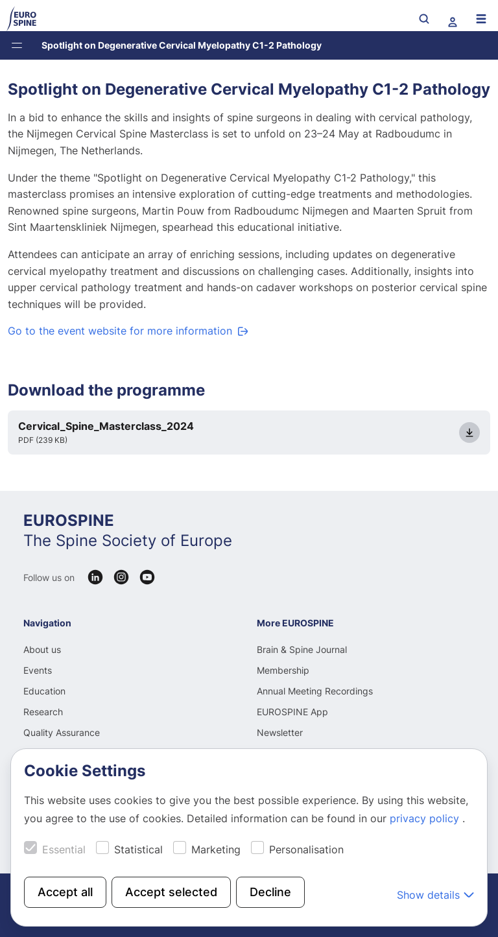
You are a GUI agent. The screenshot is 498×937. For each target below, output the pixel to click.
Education (44, 690)
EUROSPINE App (292, 711)
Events (37, 670)
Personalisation (306, 849)
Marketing (216, 849)
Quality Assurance (61, 732)
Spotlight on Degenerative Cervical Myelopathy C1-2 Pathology (182, 45)
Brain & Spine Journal (302, 649)
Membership (283, 670)
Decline (270, 892)
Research (43, 711)
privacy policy (426, 818)
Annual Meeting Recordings (315, 690)
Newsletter (280, 732)
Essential (64, 849)
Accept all (65, 892)
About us (42, 649)
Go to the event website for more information (120, 330)
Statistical (138, 849)
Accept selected (171, 892)
